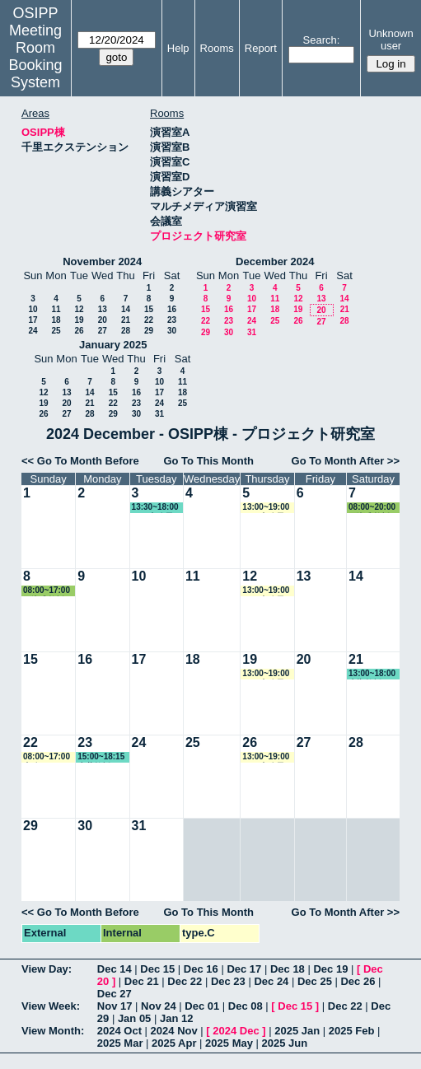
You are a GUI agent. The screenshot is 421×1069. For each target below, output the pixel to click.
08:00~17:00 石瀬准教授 (46, 591)
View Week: (50, 1006)
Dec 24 (271, 981)
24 (32, 330)
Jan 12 (176, 1018)
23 (171, 319)
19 (78, 319)
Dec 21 (141, 981)
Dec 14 (114, 969)
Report (261, 48)
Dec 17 (244, 969)
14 (125, 309)
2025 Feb (352, 1031)
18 (55, 319)
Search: (321, 40)
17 (32, 319)
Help (178, 48)
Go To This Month (208, 461)
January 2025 (113, 344)
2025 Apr (174, 1043)
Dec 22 (184, 981)
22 (148, 319)
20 (102, 319)
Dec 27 (114, 993)
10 (32, 309)
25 (55, 330)
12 (78, 309)
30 (171, 330)
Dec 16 (201, 969)
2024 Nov (174, 1031)
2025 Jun (285, 1043)
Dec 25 (314, 981)
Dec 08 (245, 1006)
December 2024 (275, 261)
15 (148, 309)
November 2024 (102, 261)
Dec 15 (157, 969)
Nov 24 (158, 1006)
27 (102, 330)
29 (148, 330)
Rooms (217, 48)
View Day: (46, 969)
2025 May (229, 1043)
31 (251, 332)
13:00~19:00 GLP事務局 (265, 507)
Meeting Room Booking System (35, 56)
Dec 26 (357, 981)
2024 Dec (236, 1031)
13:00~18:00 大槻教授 (371, 674)
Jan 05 (134, 1018)
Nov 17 (115, 1006)
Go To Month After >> (346, 461)
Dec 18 (287, 969)
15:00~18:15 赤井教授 (100, 757)
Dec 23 (228, 981)
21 (125, 319)
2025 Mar (120, 1043)
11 (55, 309)
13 (102, 309)
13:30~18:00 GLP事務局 (155, 507)
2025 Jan (297, 1031)
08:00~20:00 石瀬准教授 (371, 507)
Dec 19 (330, 969)
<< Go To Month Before (80, 461)
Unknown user (390, 39)
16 (171, 309)
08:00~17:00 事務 (46, 757)
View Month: (52, 1031)
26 (78, 330)
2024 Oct (119, 1031)
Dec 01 (202, 1006)
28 (125, 330)
